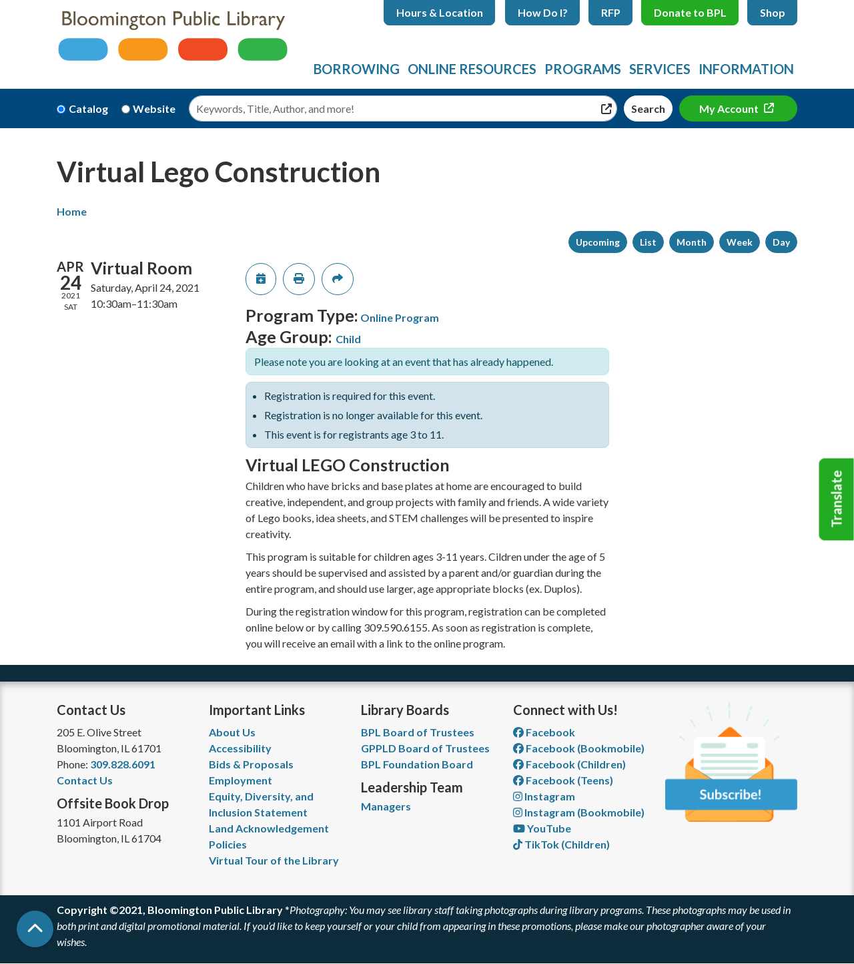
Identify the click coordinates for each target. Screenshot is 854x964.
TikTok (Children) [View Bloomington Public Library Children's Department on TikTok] (561, 844)
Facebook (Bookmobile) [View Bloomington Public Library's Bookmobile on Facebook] (579, 748)
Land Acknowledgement (269, 828)
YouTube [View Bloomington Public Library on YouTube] (542, 828)
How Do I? (543, 12)
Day (781, 242)
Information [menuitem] (746, 69)
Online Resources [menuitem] (472, 69)
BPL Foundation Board (417, 764)
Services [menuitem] (660, 69)
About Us (232, 732)
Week (740, 242)
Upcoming (598, 242)
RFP (610, 12)
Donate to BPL (690, 12)
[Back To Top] (35, 929)
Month (692, 242)
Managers (386, 806)
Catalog (88, 108)
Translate (837, 499)
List (648, 242)
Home (72, 211)
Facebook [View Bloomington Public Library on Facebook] (544, 732)
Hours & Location (439, 12)
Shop (772, 12)
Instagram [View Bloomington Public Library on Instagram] (544, 796)
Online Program (399, 317)
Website (154, 108)
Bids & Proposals (251, 764)
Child (348, 338)
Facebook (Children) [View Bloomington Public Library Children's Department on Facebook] (569, 764)
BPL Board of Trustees (417, 732)
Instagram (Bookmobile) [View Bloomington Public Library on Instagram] (579, 812)
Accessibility (240, 748)
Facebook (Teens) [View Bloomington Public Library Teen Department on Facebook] (563, 780)
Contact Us (85, 780)
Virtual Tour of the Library (274, 860)
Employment (240, 780)
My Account (730, 108)
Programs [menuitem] (582, 69)
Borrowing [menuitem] (357, 69)
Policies (228, 844)
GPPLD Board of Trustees (425, 748)
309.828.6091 (122, 764)
